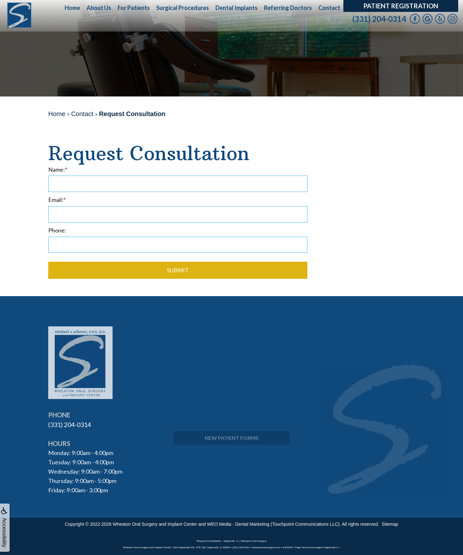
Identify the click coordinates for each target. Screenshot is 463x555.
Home (72, 7)
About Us (98, 7)
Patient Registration (400, 6)
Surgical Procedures (182, 7)
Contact (329, 7)
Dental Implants (236, 7)
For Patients (134, 7)
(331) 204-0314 (379, 18)
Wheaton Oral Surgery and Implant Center (155, 522)
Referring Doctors (288, 7)
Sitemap (390, 522)
